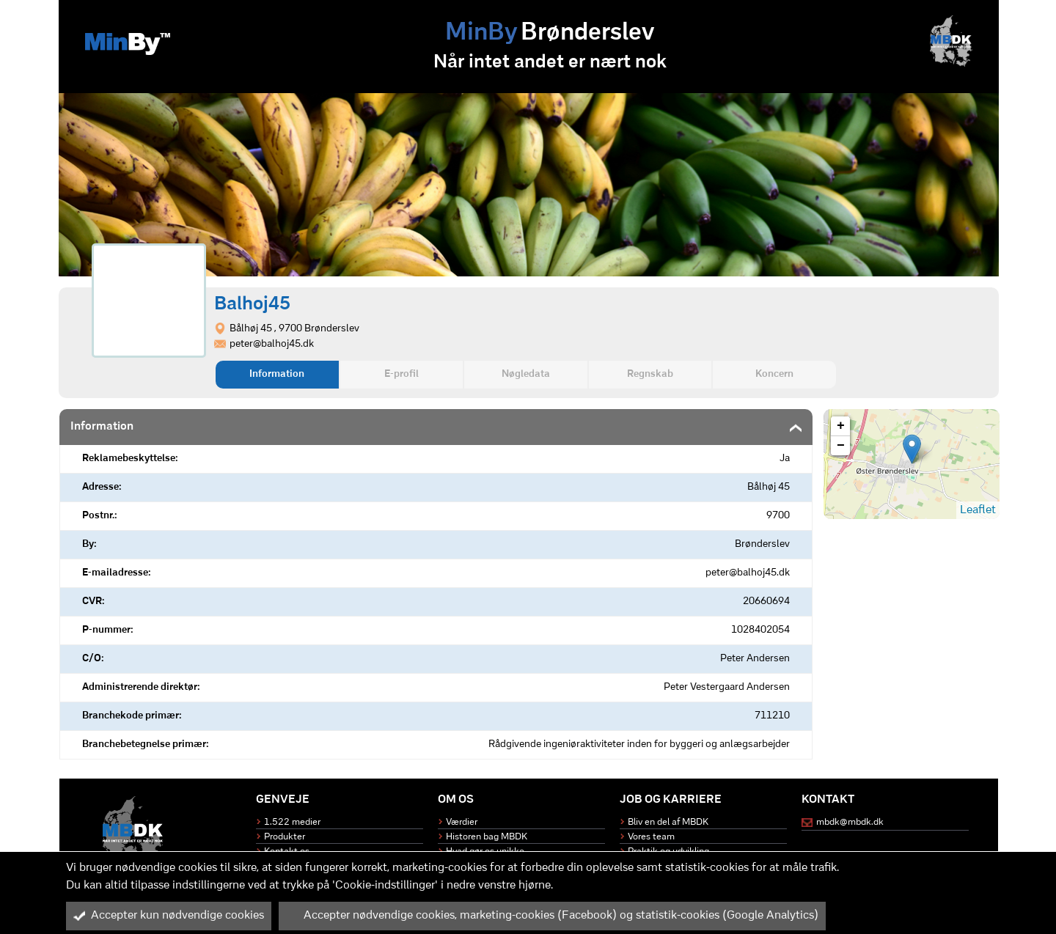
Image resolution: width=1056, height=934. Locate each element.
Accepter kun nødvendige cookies (168, 916)
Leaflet (978, 510)
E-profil (401, 374)
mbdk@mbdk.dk (850, 822)
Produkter (284, 837)
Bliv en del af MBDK (668, 822)
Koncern (774, 374)
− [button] (841, 446)
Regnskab (650, 374)
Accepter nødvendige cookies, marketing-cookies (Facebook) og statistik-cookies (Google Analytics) (552, 916)
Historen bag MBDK (486, 837)
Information (276, 374)
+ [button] (841, 426)
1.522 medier (292, 822)
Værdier (461, 822)
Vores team (651, 837)
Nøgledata (526, 374)
